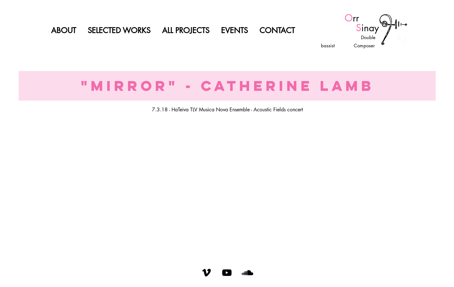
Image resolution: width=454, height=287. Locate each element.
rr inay (352, 23)
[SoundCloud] (247, 272)
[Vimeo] (206, 272)
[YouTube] (227, 272)
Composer (363, 46)
